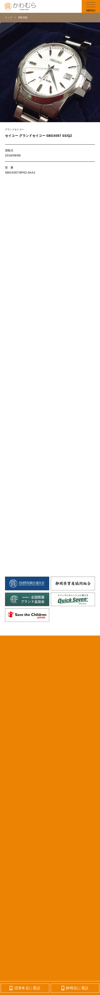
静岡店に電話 (75, 988)
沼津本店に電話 (25, 988)
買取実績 (22, 17)
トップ (8, 17)
